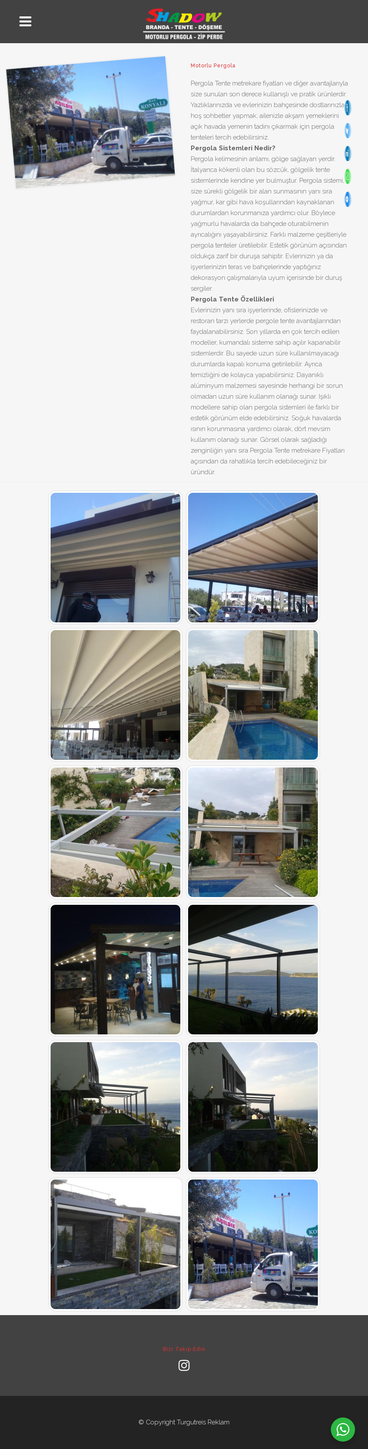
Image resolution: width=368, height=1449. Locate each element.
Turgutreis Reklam (203, 1422)
